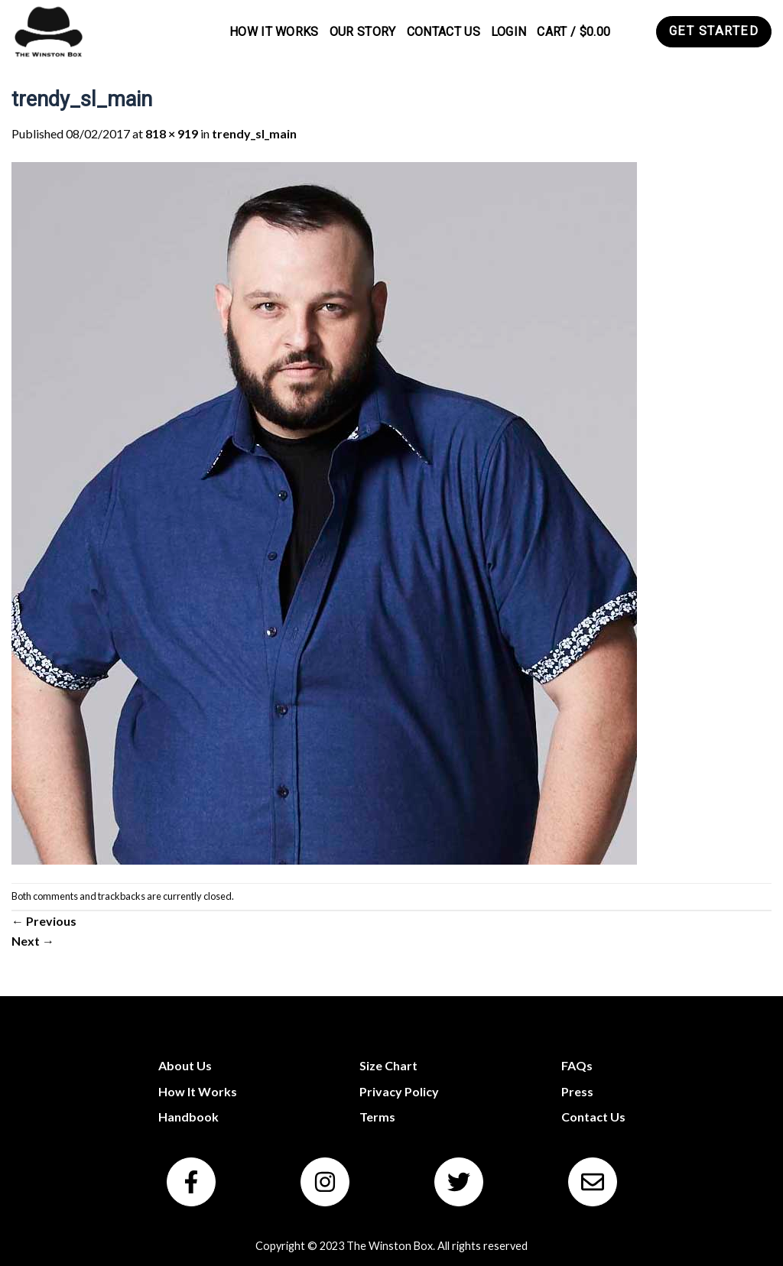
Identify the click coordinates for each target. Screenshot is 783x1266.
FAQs (577, 1065)
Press (577, 1091)
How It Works (274, 31)
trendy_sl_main (254, 133)
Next (32, 940)
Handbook (188, 1116)
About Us (185, 1065)
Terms (377, 1116)
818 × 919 (171, 133)
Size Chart (388, 1065)
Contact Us (443, 31)
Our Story (363, 31)
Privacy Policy (399, 1091)
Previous (43, 921)
